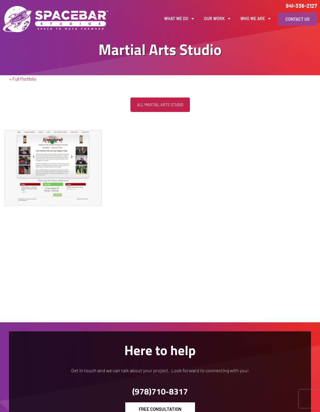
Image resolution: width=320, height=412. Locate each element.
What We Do (179, 19)
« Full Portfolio (22, 79)
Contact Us (297, 19)
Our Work (217, 19)
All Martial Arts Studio (160, 104)
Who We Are (255, 19)
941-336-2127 (301, 5)
